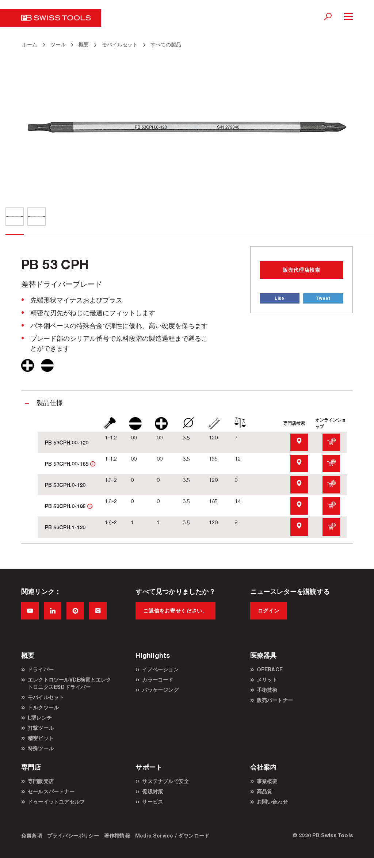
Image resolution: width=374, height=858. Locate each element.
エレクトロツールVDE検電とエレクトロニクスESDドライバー (69, 683)
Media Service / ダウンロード (172, 835)
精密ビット (41, 738)
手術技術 (267, 690)
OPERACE (270, 669)
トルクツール (43, 707)
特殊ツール (41, 748)
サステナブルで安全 (165, 781)
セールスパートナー (51, 791)
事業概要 (267, 781)
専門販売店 (41, 781)
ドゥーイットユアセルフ (56, 801)
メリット (267, 679)
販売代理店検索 (301, 270)
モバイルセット (46, 697)
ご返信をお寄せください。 (175, 610)
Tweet (323, 298)
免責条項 (31, 835)
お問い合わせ (272, 801)
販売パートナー (275, 700)
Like (279, 298)
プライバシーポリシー (73, 835)
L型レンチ (40, 717)
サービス (152, 801)
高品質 (264, 791)
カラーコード (157, 679)
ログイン (268, 610)
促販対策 (152, 791)
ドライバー (41, 669)
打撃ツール (41, 728)
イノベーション (160, 669)
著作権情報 (117, 835)
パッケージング (160, 690)
